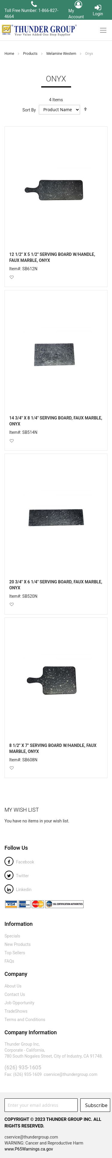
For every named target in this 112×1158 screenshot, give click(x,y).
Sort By (29, 109)
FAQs (9, 961)
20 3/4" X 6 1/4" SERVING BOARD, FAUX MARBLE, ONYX (55, 584)
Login (98, 10)
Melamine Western (61, 54)
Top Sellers (14, 952)
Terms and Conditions (24, 1019)
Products (30, 54)
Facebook (19, 862)
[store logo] (39, 30)
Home (9, 54)
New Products (17, 944)
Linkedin (18, 889)
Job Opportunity (19, 1002)
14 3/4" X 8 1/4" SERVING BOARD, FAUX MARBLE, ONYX (55, 421)
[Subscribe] (95, 1105)
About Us (13, 986)
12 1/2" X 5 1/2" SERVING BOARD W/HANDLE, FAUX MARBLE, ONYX (52, 257)
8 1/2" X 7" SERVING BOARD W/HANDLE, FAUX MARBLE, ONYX (52, 748)
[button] (11, 277)
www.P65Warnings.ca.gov (28, 1149)
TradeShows (15, 1011)
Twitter (16, 875)
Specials (12, 936)
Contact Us (14, 994)
